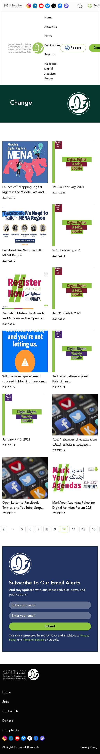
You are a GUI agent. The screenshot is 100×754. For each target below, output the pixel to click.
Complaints (10, 730)
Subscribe (13, 5)
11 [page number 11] (73, 529)
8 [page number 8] (47, 529)
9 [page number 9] (55, 529)
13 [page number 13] (94, 529)
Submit (50, 626)
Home (48, 17)
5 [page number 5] (22, 529)
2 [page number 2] (3, 529)
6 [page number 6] (30, 529)
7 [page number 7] (38, 529)
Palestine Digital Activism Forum (50, 71)
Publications (52, 45)
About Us (50, 27)
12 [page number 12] (84, 529)
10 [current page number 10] (65, 529)
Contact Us (10, 711)
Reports (49, 54)
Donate (7, 720)
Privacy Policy (89, 747)
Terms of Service (33, 640)
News (48, 36)
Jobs (5, 701)
